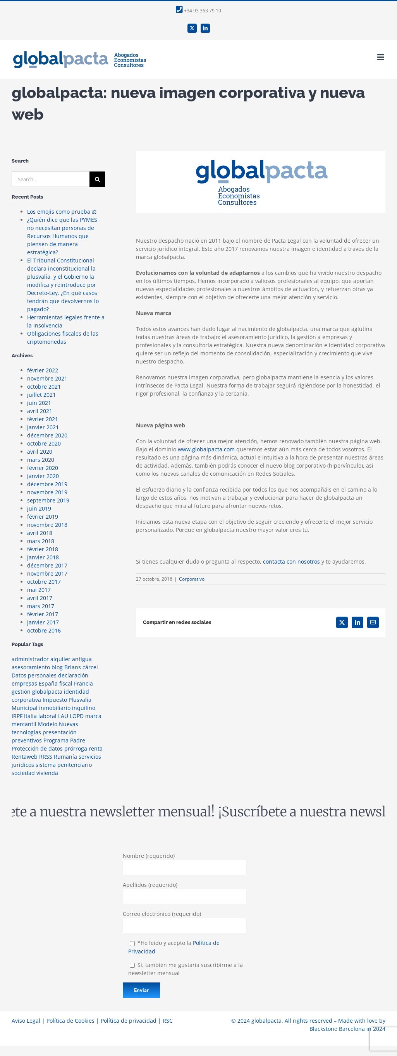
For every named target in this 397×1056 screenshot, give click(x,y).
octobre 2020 (44, 443)
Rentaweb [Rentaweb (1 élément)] (25, 756)
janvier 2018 (43, 557)
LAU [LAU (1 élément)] (63, 716)
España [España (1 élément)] (48, 683)
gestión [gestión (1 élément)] (21, 691)
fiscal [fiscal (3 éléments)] (65, 683)
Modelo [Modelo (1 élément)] (47, 724)
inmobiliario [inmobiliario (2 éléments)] (54, 707)
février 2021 (42, 419)
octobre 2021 (44, 386)
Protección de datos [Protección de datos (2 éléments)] (37, 748)
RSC (168, 1020)
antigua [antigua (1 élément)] (82, 659)
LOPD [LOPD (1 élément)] (77, 716)
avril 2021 (39, 411)
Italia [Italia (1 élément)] (30, 716)
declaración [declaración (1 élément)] (73, 675)
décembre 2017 (47, 565)
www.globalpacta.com (206, 449)
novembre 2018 (47, 524)
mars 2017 (40, 606)
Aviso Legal (26, 1020)
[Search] (97, 179)
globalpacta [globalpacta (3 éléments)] (47, 691)
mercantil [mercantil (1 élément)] (24, 724)
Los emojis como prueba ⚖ (62, 211)
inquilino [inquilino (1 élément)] (83, 707)
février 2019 (42, 516)
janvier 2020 (43, 476)
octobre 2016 (44, 630)
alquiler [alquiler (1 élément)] (60, 659)
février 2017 (42, 614)
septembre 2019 (48, 500)
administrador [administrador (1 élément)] (30, 659)
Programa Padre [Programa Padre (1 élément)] (64, 740)
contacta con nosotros (291, 561)
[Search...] (50, 179)
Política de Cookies (70, 1020)
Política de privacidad (128, 1020)
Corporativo (192, 579)
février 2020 (42, 467)
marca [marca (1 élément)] (93, 716)
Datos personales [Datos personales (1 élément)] (34, 675)
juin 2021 (39, 402)
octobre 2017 (44, 581)
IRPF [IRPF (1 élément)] (17, 716)
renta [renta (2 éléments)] (96, 748)
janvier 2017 (43, 622)
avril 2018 (39, 533)
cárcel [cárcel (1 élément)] (90, 667)
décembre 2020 (47, 435)
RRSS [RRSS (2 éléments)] (45, 756)
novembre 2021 (47, 378)
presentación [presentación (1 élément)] (60, 732)
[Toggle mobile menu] (381, 57)
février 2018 (42, 549)
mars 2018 (40, 541)
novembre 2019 (47, 492)
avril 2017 (39, 598)
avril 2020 (39, 451)
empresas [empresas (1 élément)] (24, 683)
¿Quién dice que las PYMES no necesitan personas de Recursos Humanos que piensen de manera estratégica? (62, 236)
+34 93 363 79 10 (198, 10)
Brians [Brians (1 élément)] (72, 667)
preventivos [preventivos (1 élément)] (27, 740)
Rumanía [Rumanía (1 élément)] (65, 756)
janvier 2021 (43, 427)
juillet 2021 (41, 394)
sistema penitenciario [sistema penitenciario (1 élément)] (64, 764)
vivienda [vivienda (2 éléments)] (47, 773)
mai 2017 (39, 589)
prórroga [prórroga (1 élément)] (75, 748)
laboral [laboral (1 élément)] (47, 716)
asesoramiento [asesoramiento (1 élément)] (31, 667)
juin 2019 (39, 508)
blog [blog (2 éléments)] (57, 667)
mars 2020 (40, 459)
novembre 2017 (47, 573)
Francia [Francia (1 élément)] (83, 683)
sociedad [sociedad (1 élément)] (23, 773)
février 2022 (42, 370)
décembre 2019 (47, 484)
